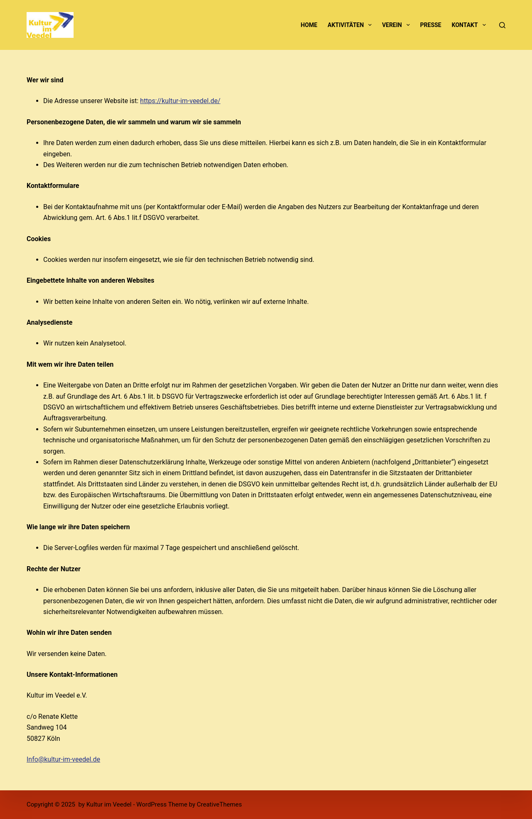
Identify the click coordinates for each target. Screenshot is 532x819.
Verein (397, 25)
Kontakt (470, 25)
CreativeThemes (219, 804)
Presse (430, 25)
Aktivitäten (351, 25)
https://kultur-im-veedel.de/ (180, 101)
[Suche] (502, 25)
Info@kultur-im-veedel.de (63, 759)
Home (309, 25)
